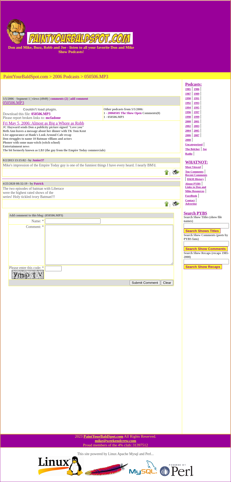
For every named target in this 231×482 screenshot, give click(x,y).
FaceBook (191, 195)
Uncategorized (194, 144)
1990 (188, 98)
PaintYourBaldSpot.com (103, 436)
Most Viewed (193, 166)
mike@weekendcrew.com (115, 441)
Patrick (38, 183)
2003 (196, 125)
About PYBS (193, 183)
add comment (79, 99)
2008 (188, 139)
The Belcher (192, 148)
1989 (196, 93)
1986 (196, 89)
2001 (196, 121)
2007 (196, 135)
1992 (188, 102)
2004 (188, 130)
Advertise (191, 203)
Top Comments (194, 171)
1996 (188, 112)
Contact (190, 200)
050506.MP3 (40, 114)
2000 (188, 121)
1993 (196, 102)
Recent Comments (196, 174)
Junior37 (38, 160)
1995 (196, 107)
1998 (188, 116)
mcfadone (53, 118)
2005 (196, 130)
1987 (188, 93)
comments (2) (59, 99)
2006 (188, 135)
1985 (188, 89)
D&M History (195, 178)
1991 (196, 98)
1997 (196, 112)
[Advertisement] (184, 36)
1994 (188, 107)
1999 (196, 116)
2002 (188, 125)
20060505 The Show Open (125, 113)
